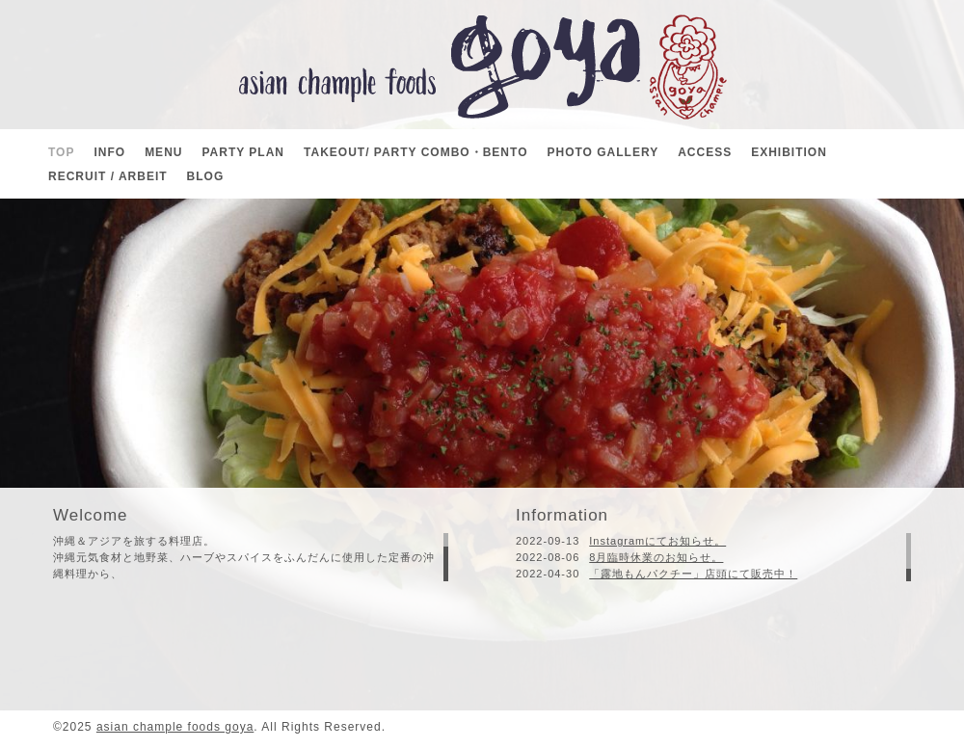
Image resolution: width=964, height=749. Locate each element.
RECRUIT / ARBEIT (108, 176)
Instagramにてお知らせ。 (657, 541)
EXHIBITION (789, 152)
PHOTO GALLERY (602, 152)
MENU (163, 152)
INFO (109, 152)
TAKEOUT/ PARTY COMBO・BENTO (415, 152)
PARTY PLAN (242, 152)
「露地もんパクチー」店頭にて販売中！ (693, 573)
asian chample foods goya (175, 727)
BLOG (206, 176)
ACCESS (705, 152)
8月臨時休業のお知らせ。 (656, 557)
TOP (61, 152)
